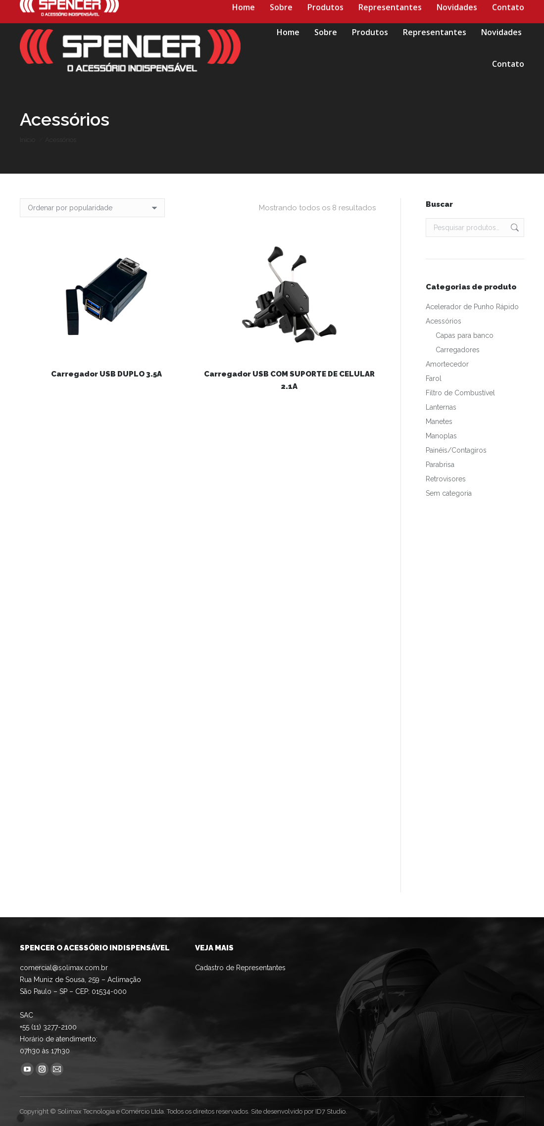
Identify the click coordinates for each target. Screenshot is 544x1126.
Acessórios (443, 321)
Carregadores (458, 350)
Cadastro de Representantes (240, 968)
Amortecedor (447, 364)
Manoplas (441, 436)
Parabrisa (440, 465)
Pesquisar (514, 227)
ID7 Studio (330, 1111)
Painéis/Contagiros (456, 450)
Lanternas (441, 407)
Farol (434, 378)
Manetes (439, 421)
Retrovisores (446, 479)
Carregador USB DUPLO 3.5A (106, 374)
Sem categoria (449, 493)
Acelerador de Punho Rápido (472, 307)
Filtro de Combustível (460, 393)
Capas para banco (465, 335)
